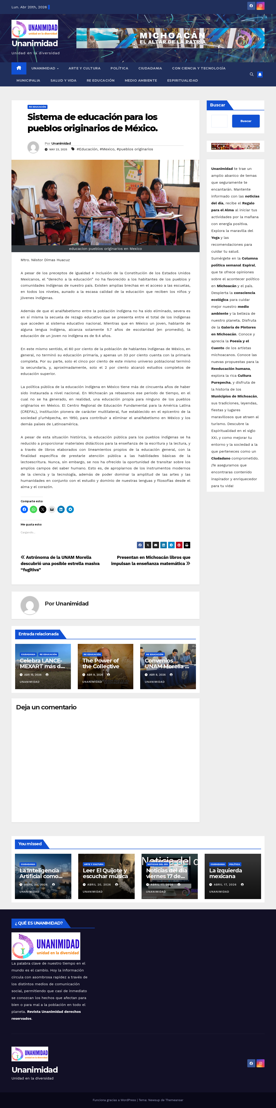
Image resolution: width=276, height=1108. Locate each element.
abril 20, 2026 (36, 884)
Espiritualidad (182, 80)
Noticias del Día (158, 864)
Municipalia (28, 80)
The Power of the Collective (100, 663)
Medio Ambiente (141, 80)
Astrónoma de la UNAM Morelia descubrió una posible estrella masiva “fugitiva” (60, 563)
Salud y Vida (63, 80)
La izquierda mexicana (225, 873)
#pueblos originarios (135, 149)
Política (119, 68)
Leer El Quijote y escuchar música (105, 873)
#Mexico (107, 149)
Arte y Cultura (84, 68)
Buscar (217, 105)
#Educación (87, 149)
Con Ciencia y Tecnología (199, 68)
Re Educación (101, 80)
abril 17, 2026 (162, 884)
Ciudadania (150, 68)
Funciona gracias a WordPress (115, 1100)
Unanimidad (34, 43)
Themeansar (174, 1100)
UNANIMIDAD (44, 68)
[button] (252, 74)
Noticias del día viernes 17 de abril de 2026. (166, 876)
